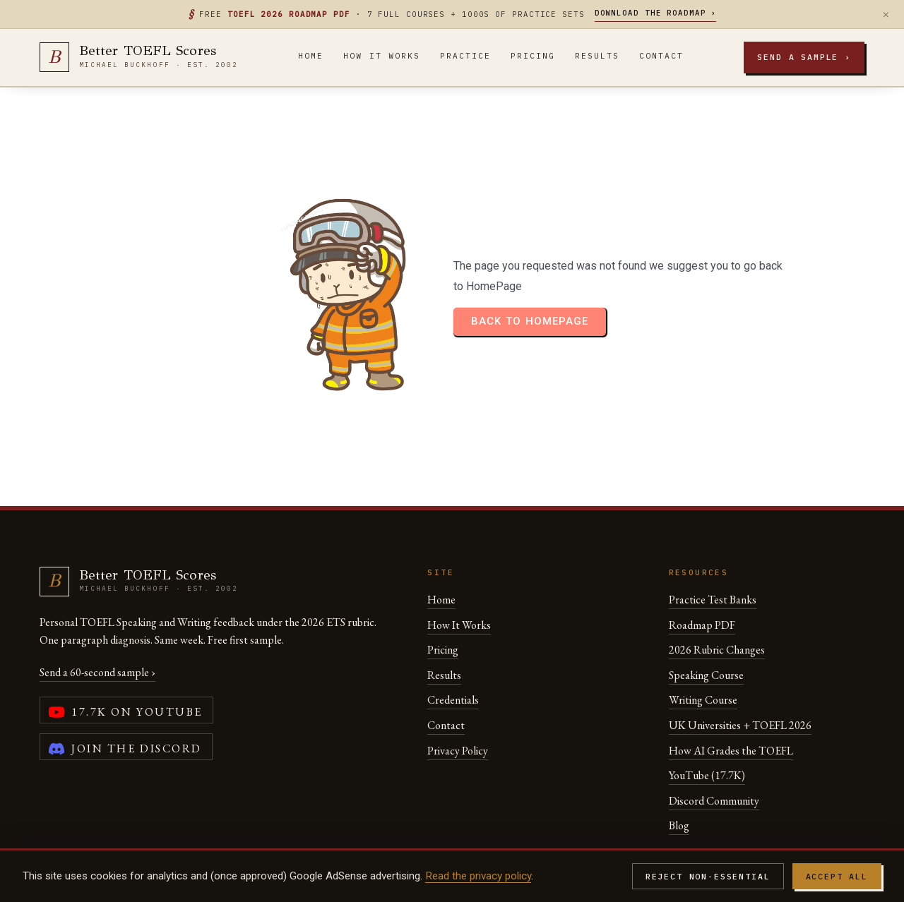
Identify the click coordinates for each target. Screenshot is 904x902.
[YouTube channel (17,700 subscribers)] (126, 667)
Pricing (533, 56)
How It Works (381, 56)
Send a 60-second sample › (97, 629)
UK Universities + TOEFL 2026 (740, 682)
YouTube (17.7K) (707, 732)
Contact (661, 56)
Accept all (837, 876)
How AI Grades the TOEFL (731, 706)
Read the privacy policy (478, 876)
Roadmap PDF (702, 581)
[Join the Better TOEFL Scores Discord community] (126, 703)
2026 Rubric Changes (717, 606)
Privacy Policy (457, 706)
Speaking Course (706, 631)
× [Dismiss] (886, 14)
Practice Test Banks (712, 556)
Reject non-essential (708, 876)
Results (597, 56)
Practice (465, 56)
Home (310, 56)
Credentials (453, 656)
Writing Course (703, 656)
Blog (679, 782)
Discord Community (714, 757)
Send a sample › (804, 57)
